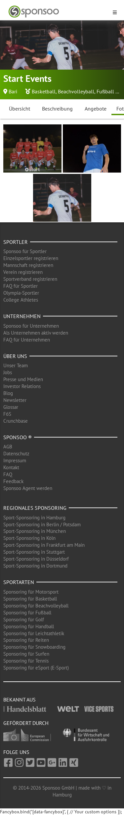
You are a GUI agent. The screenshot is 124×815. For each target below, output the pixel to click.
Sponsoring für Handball (28, 626)
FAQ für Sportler (20, 286)
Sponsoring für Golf (23, 619)
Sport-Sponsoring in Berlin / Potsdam (42, 524)
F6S (7, 414)
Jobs (7, 372)
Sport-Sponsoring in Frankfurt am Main (44, 545)
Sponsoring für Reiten (26, 640)
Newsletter (14, 400)
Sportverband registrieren (30, 279)
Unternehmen (22, 316)
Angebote (95, 108)
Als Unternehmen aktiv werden (35, 333)
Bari (13, 91)
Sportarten (18, 582)
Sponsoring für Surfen (26, 654)
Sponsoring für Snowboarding (34, 647)
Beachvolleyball (76, 91)
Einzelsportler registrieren (30, 258)
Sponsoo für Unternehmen (31, 326)
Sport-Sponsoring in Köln (29, 538)
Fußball (105, 91)
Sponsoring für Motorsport (31, 592)
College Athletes (20, 300)
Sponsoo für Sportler (25, 251)
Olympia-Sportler (21, 293)
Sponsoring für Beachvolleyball (35, 606)
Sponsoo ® (17, 437)
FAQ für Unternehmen (26, 340)
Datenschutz (16, 453)
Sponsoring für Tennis (26, 661)
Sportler (15, 242)
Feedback (13, 481)
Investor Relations (22, 386)
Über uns (15, 356)
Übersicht (19, 108)
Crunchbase (15, 421)
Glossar (10, 407)
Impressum (14, 460)
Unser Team (15, 365)
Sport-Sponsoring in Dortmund (35, 566)
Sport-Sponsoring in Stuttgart (34, 552)
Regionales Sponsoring (34, 508)
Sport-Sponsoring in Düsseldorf (36, 559)
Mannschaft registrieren (28, 265)
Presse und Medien (23, 379)
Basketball (44, 91)
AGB (7, 446)
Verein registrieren (23, 272)
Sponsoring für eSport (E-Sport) (36, 668)
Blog (8, 393)
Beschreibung (57, 108)
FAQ (7, 474)
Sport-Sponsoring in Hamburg (34, 517)
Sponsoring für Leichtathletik (33, 633)
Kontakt (11, 467)
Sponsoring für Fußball (27, 612)
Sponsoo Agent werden (27, 488)
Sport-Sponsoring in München (34, 531)
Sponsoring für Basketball (30, 599)
